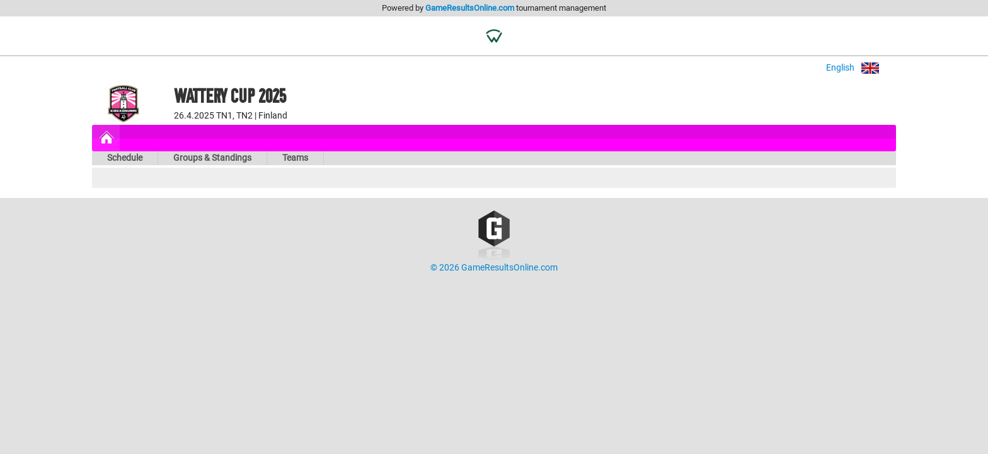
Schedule (124, 158)
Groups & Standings (212, 158)
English (861, 67)
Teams (295, 158)
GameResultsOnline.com (469, 8)
